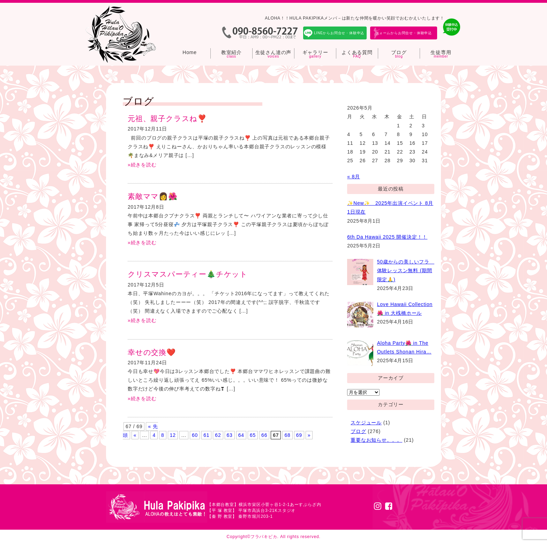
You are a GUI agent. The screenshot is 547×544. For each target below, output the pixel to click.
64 (241, 435)
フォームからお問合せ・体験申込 (403, 33)
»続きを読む (142, 164)
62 (218, 435)
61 (206, 435)
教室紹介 (231, 52)
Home (189, 52)
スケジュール (366, 422)
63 (230, 435)
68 (287, 435)
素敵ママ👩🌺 (153, 196)
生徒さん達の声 (273, 52)
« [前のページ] (135, 435)
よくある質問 (357, 52)
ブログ (398, 52)
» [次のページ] (309, 435)
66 (264, 435)
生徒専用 (440, 52)
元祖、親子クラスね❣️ (167, 118)
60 (195, 435)
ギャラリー (315, 52)
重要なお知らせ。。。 (376, 440)
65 (253, 435)
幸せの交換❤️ (152, 352)
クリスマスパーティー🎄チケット (188, 274)
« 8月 (353, 176)
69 (299, 435)
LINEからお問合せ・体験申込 (339, 33)
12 (173, 435)
